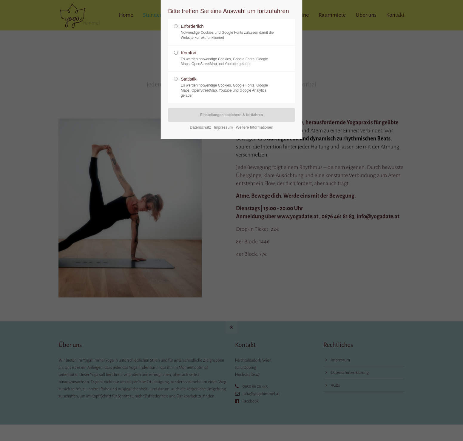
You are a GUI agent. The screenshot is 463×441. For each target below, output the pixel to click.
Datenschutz (200, 127)
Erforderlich (229, 32)
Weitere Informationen (254, 127)
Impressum (223, 127)
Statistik (229, 87)
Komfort (229, 58)
